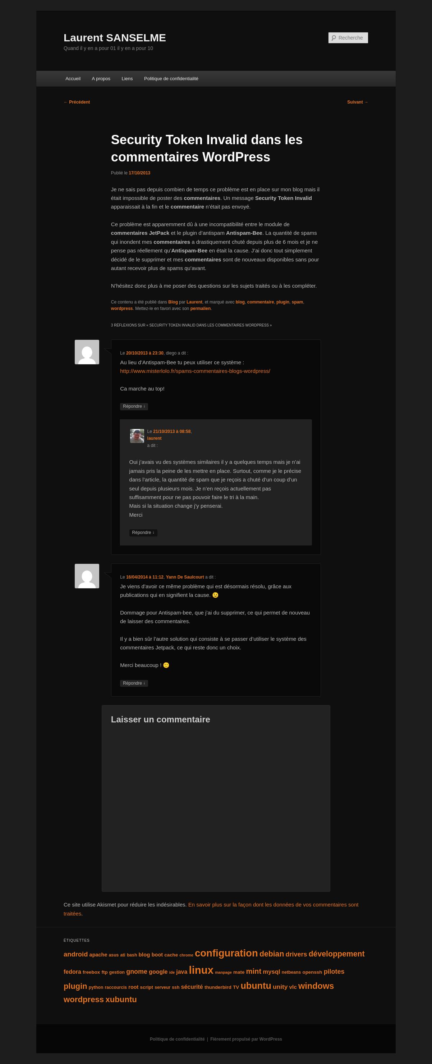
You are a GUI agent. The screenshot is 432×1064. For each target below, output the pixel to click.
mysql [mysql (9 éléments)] (271, 971)
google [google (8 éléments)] (158, 972)
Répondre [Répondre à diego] (134, 406)
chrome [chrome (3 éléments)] (186, 955)
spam (297, 302)
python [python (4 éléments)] (96, 987)
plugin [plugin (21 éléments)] (75, 986)
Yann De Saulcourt (185, 577)
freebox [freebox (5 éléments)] (91, 972)
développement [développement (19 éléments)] (337, 954)
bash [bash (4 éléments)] (132, 955)
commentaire (260, 302)
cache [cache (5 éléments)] (171, 955)
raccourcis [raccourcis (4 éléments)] (116, 987)
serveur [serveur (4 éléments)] (162, 987)
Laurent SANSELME (115, 38)
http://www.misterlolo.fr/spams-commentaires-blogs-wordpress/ (195, 371)
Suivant (357, 102)
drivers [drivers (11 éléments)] (296, 954)
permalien (200, 308)
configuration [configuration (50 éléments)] (226, 953)
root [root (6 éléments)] (133, 987)
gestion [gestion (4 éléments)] (117, 972)
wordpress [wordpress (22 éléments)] (84, 999)
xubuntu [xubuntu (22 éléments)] (121, 999)
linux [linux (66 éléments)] (201, 970)
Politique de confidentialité (171, 78)
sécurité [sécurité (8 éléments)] (192, 987)
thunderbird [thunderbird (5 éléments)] (217, 987)
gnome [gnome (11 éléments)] (136, 971)
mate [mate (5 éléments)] (238, 972)
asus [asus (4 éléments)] (114, 955)
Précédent (77, 102)
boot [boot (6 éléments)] (157, 955)
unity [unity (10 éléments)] (280, 986)
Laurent (194, 302)
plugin (282, 302)
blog (240, 302)
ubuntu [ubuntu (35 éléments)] (255, 986)
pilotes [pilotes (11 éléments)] (334, 971)
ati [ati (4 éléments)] (122, 955)
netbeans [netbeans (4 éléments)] (291, 972)
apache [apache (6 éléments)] (98, 955)
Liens (127, 78)
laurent (154, 438)
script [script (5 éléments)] (146, 987)
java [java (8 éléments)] (181, 972)
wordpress (122, 308)
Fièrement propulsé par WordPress (246, 1039)
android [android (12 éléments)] (76, 954)
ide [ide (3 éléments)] (172, 972)
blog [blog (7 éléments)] (144, 954)
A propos (101, 78)
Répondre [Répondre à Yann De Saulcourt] (134, 683)
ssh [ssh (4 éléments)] (175, 987)
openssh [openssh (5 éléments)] (312, 972)
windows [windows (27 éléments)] (316, 986)
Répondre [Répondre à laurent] (143, 532)
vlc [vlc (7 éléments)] (293, 987)
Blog (173, 302)
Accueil (73, 78)
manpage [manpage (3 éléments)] (223, 972)
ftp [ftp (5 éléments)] (104, 972)
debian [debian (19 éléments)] (271, 954)
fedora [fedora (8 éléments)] (72, 972)
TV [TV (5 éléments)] (236, 987)
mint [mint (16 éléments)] (254, 971)
